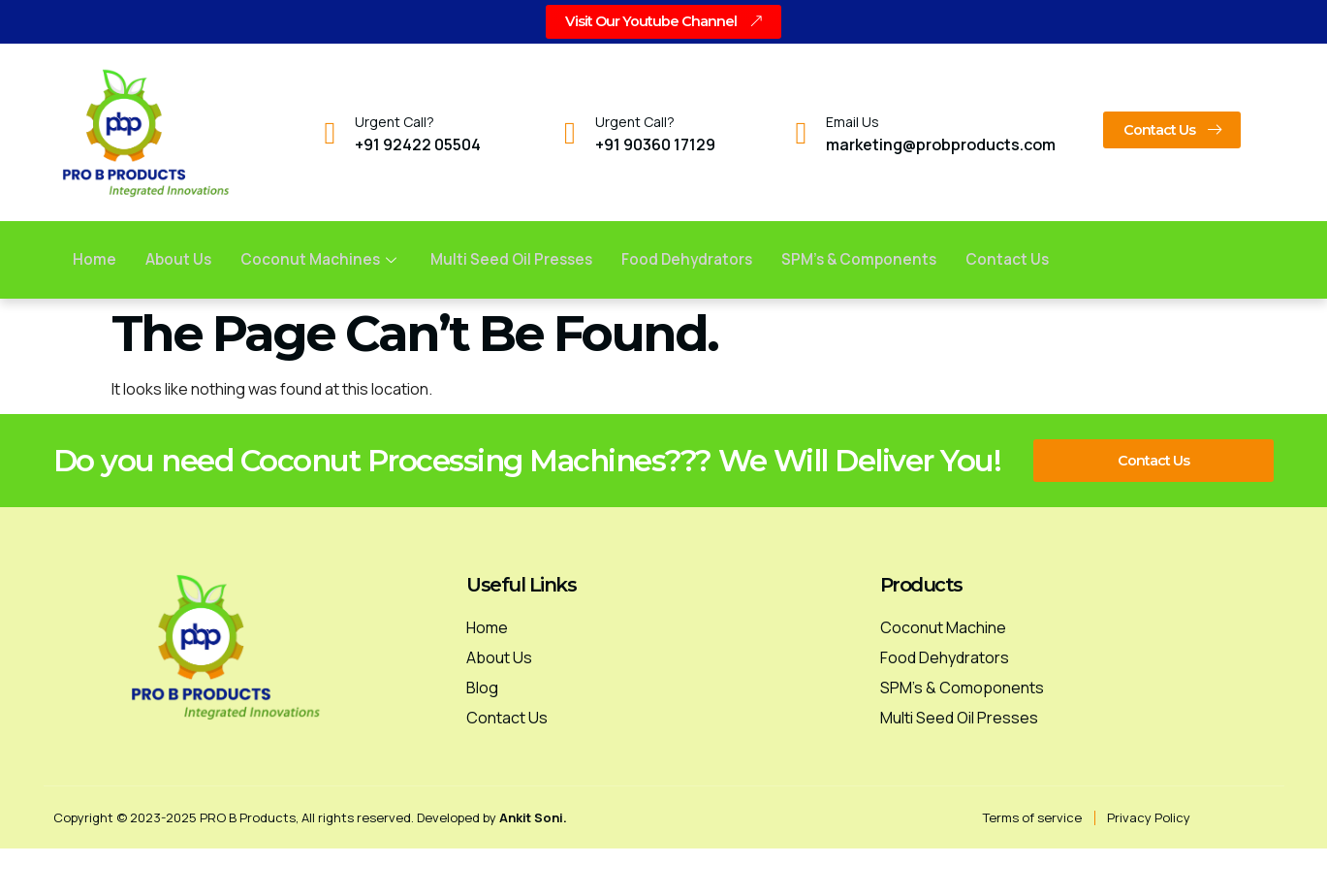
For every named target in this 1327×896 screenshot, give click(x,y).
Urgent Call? (394, 122)
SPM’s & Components (876, 260)
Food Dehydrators (699, 260)
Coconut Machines (324, 260)
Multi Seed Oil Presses (518, 260)
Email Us (852, 122)
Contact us (1027, 260)
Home (94, 260)
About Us (179, 260)
